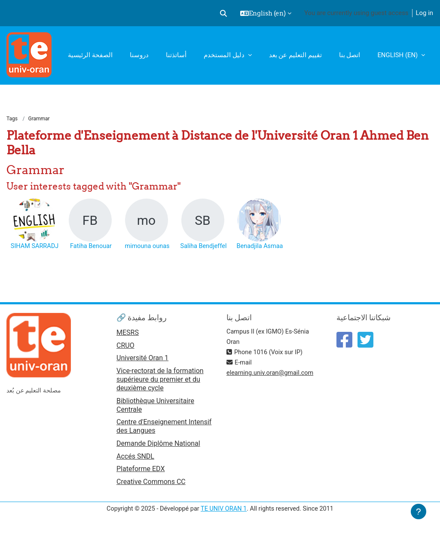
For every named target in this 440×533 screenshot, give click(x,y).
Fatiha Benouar (91, 247)
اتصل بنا (350, 55)
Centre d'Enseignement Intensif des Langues (163, 427)
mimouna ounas (147, 247)
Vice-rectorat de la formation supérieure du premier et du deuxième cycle (160, 380)
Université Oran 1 (142, 359)
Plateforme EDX (140, 471)
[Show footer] (418, 511)
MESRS (127, 333)
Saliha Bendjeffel (203, 247)
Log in (424, 13)
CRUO (125, 346)
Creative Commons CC (151, 484)
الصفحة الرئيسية (90, 55)
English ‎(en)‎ (398, 55)
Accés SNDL (135, 457)
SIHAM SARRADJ (34, 247)
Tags (12, 119)
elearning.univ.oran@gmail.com (271, 373)
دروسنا (139, 55)
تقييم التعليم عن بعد (295, 55)
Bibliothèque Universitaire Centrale (155, 406)
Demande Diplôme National (158, 445)
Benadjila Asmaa (260, 247)
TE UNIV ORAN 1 (224, 511)
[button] (223, 13)
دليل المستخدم (225, 55)
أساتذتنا (176, 55)
